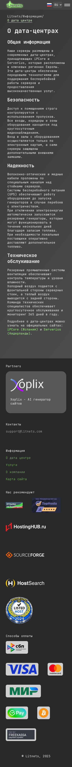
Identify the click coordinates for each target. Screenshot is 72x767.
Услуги (11, 465)
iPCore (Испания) (22, 329)
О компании (15, 472)
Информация (32, 16)
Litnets (14, 16)
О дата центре (19, 20)
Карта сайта (16, 479)
